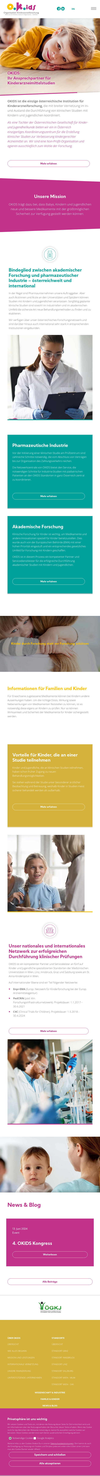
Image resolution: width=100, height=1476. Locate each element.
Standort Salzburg (62, 1370)
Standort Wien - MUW (63, 1377)
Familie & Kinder (50, 1399)
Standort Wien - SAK (63, 1384)
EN (73, 9)
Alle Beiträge (50, 1282)
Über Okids (13, 1338)
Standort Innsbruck (63, 1357)
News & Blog (50, 1406)
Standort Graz (60, 1350)
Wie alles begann (17, 1350)
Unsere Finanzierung (19, 1370)
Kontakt (50, 1412)
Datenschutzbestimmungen (57, 1467)
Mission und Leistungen (21, 1357)
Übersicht (13, 1344)
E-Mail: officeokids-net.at (50, 1442)
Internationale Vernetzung (22, 1364)
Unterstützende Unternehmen (24, 1377)
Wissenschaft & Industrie (50, 1393)
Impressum (34, 1467)
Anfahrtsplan (49, 1457)
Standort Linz (59, 1364)
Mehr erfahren (48, 164)
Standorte (58, 1338)
